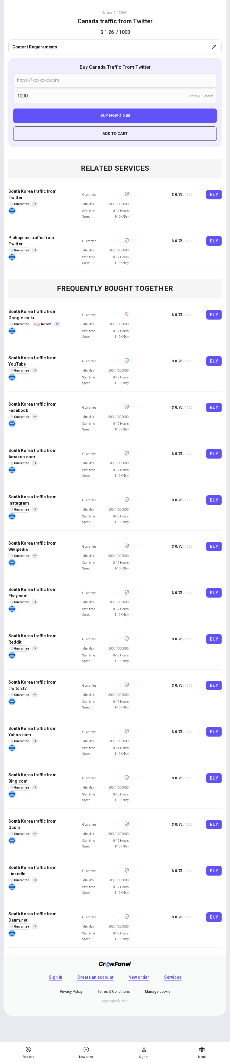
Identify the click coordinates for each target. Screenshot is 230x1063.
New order (138, 977)
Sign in (55, 977)
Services (172, 977)
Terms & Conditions (114, 991)
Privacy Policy (71, 991)
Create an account (95, 977)
